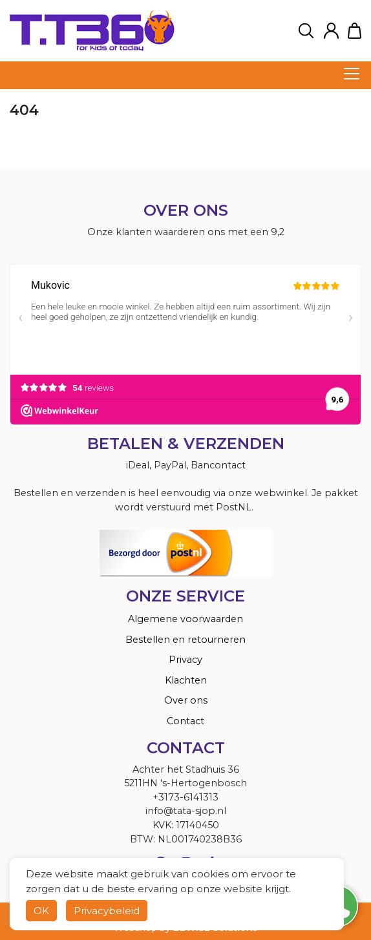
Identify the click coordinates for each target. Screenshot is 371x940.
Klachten (186, 680)
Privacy (185, 659)
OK (41, 910)
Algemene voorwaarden (185, 619)
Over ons (185, 700)
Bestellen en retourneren (185, 639)
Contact (185, 721)
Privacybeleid (107, 910)
